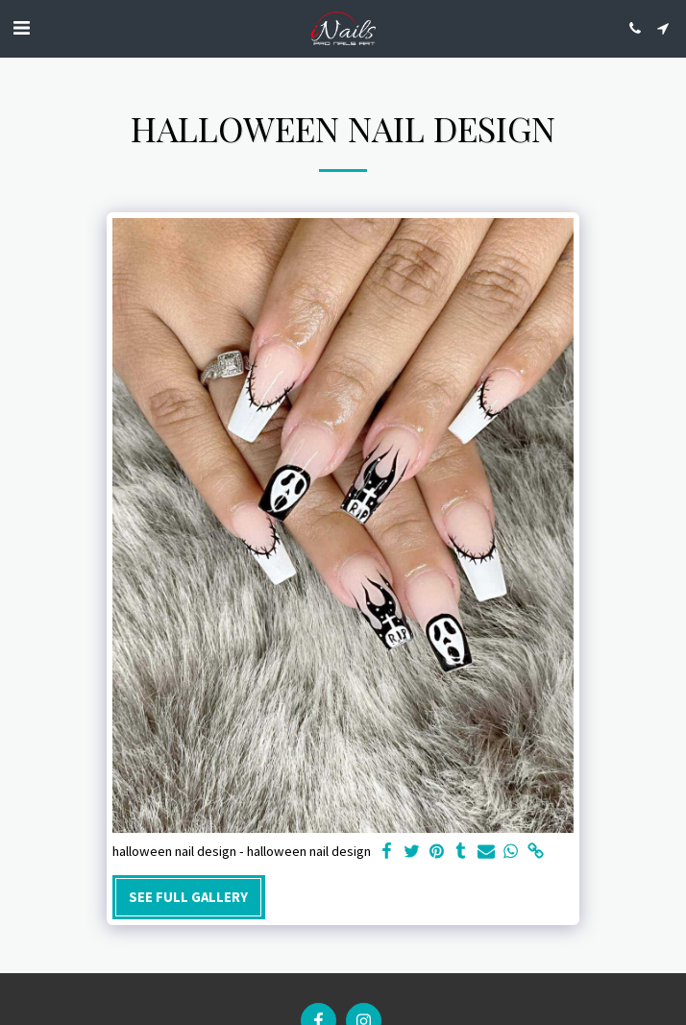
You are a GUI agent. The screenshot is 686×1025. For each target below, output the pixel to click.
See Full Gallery (188, 897)
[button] (21, 27)
